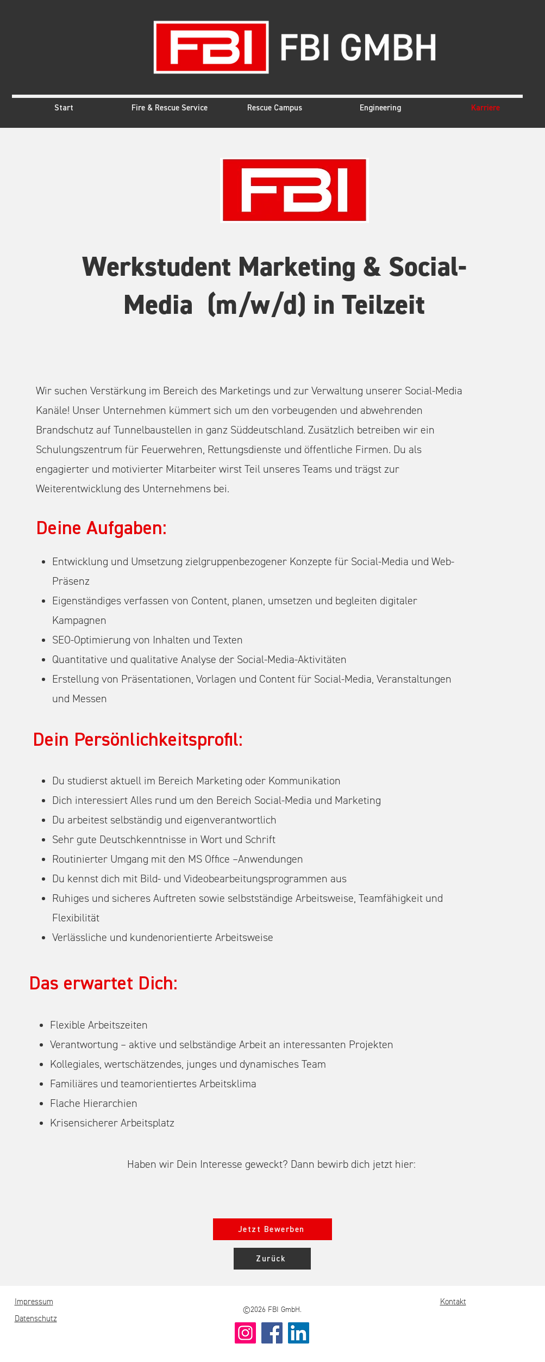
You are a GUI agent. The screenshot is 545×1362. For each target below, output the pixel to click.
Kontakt (453, 1302)
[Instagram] (245, 1333)
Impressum (34, 1302)
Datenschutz (36, 1319)
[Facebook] (272, 1333)
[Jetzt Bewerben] (272, 1229)
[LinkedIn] (298, 1333)
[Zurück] (272, 1259)
